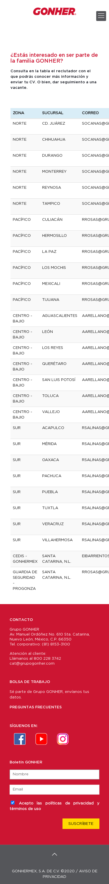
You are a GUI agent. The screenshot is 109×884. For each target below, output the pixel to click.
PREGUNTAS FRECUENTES (36, 707)
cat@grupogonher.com (32, 663)
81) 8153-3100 (57, 644)
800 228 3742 (47, 658)
